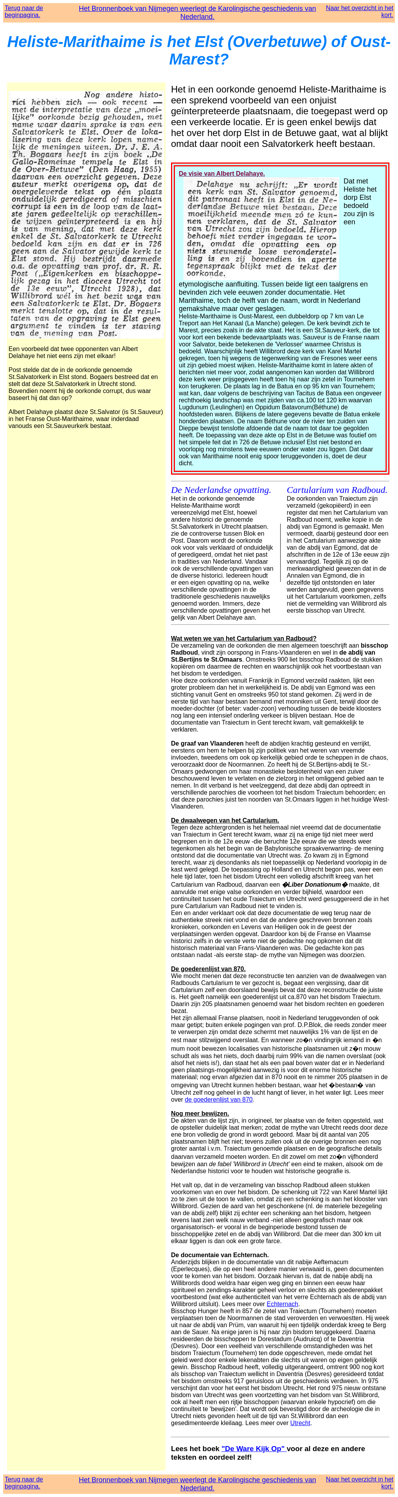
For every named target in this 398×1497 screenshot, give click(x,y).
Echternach (282, 1304)
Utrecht (300, 1423)
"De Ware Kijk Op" (254, 1449)
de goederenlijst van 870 (219, 1099)
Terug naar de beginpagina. (24, 11)
